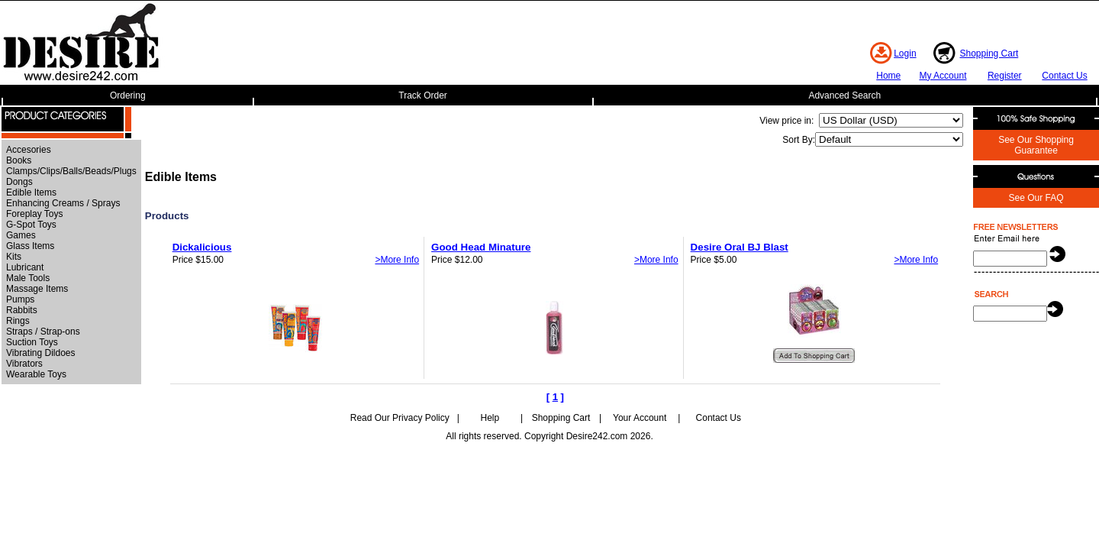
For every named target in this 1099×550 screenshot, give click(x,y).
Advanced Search (844, 95)
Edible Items (31, 192)
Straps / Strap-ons (43, 331)
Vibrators (24, 363)
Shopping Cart (989, 53)
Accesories (28, 149)
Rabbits (21, 310)
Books (18, 160)
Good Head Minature (480, 247)
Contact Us (1064, 75)
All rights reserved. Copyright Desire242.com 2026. (549, 436)
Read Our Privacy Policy (400, 417)
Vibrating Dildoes (41, 353)
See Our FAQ (1035, 197)
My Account (942, 75)
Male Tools (28, 278)
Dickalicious (202, 247)
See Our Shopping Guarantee (1036, 145)
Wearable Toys (36, 374)
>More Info (397, 259)
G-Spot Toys (31, 224)
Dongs (19, 181)
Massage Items (37, 288)
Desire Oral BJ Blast (739, 247)
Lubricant (25, 267)
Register (1005, 75)
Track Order (422, 95)
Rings (18, 320)
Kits (13, 256)
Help (490, 417)
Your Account (639, 417)
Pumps (20, 299)
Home (888, 75)
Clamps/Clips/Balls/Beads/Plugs (71, 171)
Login (905, 53)
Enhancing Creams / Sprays (63, 203)
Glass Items (30, 246)
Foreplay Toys (34, 214)
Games (21, 235)
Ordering (128, 95)
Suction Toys (32, 342)
